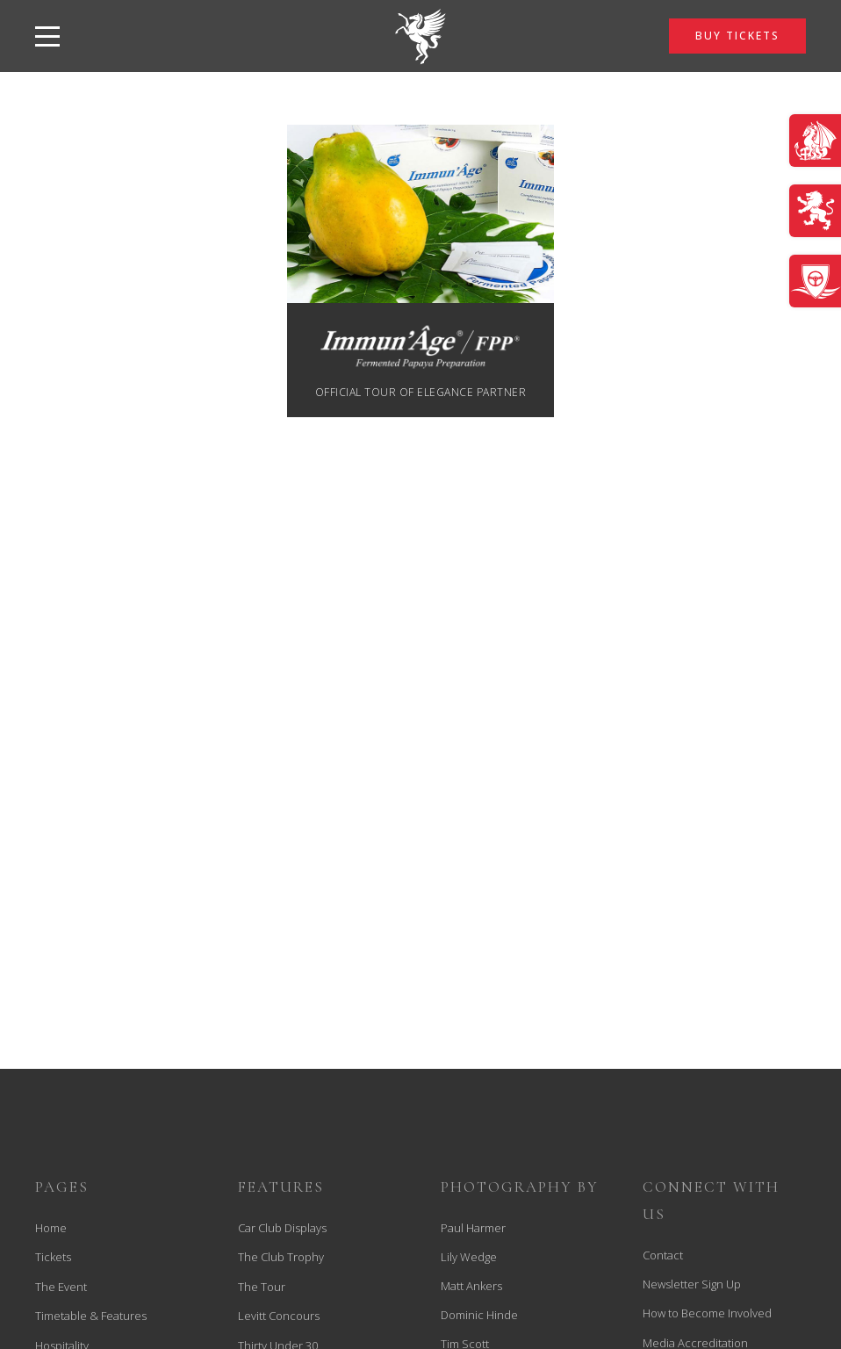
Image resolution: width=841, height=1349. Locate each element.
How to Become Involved (707, 1313)
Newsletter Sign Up (692, 1284)
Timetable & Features (91, 1316)
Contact (663, 1255)
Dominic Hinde (479, 1315)
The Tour (261, 1287)
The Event (61, 1287)
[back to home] (420, 36)
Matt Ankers (471, 1286)
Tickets (53, 1257)
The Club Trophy (281, 1257)
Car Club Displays (282, 1228)
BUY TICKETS (737, 35)
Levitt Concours (279, 1316)
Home (51, 1228)
